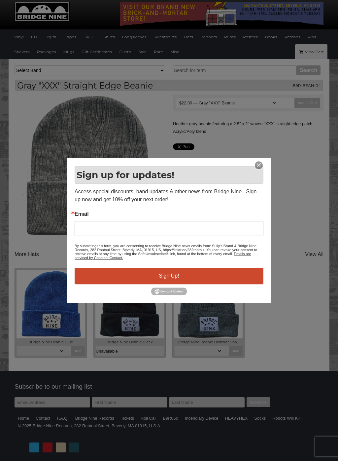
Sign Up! (169, 276)
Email (82, 214)
